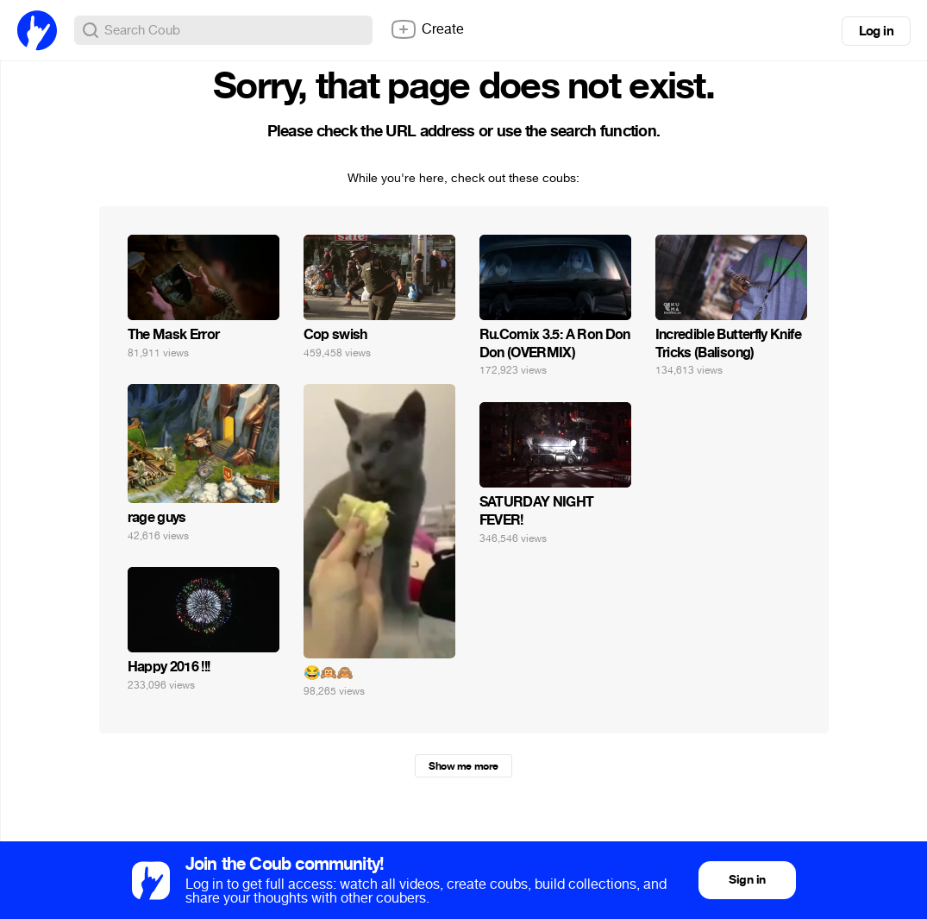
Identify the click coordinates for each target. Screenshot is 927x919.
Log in (876, 31)
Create (427, 29)
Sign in (747, 880)
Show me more (463, 766)
